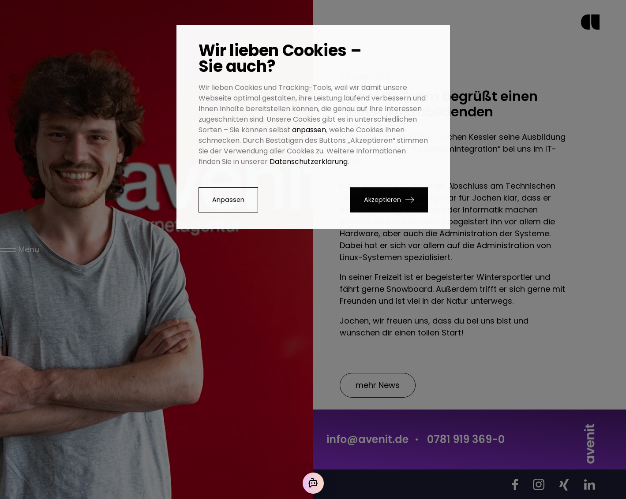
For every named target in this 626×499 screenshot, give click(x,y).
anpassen (309, 130)
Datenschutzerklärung (309, 161)
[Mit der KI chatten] (313, 483)
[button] (389, 199)
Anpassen (228, 199)
